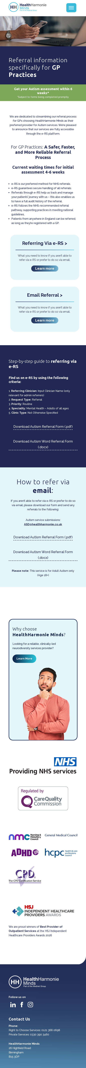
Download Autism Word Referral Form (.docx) (43, 444)
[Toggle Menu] (71, 7)
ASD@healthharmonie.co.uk (43, 524)
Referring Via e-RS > (44, 243)
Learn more (44, 268)
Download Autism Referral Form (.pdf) (43, 427)
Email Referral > (44, 295)
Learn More (24, 658)
